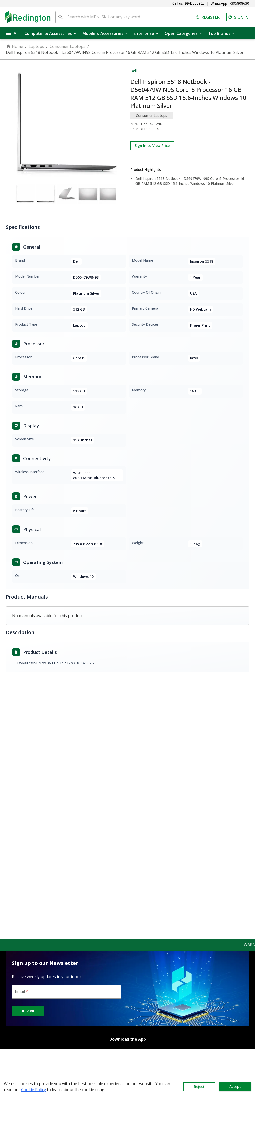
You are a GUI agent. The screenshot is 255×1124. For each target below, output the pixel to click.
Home (14, 46)
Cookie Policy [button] (33, 1089)
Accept (235, 1087)
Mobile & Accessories (105, 33)
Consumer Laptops (67, 46)
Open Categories (183, 33)
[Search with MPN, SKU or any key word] (127, 17)
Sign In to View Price (152, 146)
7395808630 (239, 3)
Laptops (36, 46)
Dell (133, 70)
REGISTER (208, 17)
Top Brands (221, 33)
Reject (199, 1087)
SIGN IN (239, 17)
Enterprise (146, 33)
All (12, 33)
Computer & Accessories (50, 33)
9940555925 (195, 3)
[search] (60, 17)
